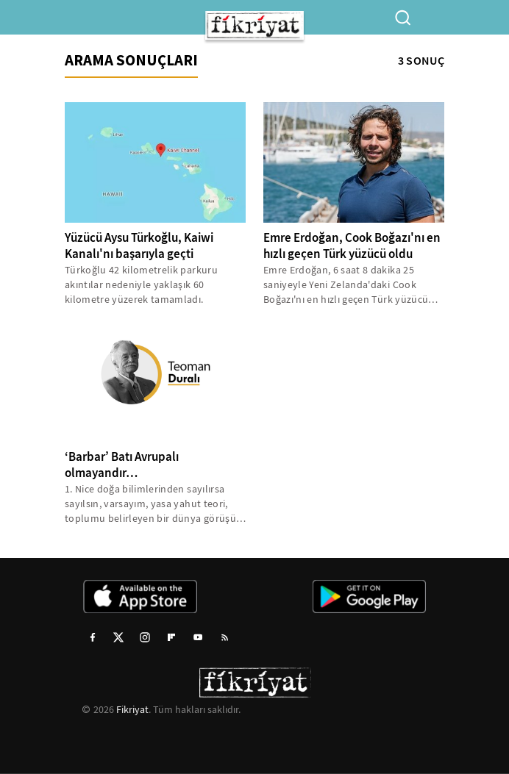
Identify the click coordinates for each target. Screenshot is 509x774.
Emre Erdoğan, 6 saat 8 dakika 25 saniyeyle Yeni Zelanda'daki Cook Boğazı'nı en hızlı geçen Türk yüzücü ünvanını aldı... (345, 285)
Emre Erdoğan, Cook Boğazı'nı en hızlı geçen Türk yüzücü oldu (352, 245)
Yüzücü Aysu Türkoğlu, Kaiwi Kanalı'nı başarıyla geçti (139, 245)
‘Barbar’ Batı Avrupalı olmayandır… (122, 464)
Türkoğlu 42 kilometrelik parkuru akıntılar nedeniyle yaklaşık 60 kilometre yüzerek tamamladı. (141, 284)
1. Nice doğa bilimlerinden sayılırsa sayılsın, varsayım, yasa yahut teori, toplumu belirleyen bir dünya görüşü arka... (150, 504)
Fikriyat (132, 709)
